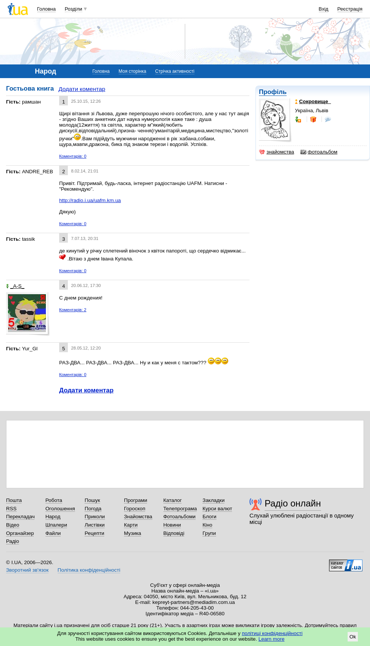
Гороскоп (134, 508)
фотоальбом (318, 152)
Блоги (209, 516)
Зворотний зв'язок (27, 570)
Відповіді (174, 533)
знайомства (276, 152)
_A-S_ (15, 286)
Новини (172, 525)
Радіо (12, 541)
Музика (132, 533)
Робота (53, 500)
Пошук (92, 500)
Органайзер (20, 533)
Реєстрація (349, 9)
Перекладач (20, 516)
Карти (131, 525)
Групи (209, 533)
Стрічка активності (174, 71)
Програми (135, 500)
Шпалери (56, 525)
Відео (12, 525)
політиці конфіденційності (272, 633)
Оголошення (60, 508)
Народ (53, 516)
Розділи (73, 9)
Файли (53, 533)
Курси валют (217, 508)
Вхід (324, 9)
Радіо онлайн (293, 503)
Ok (353, 637)
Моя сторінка (132, 71)
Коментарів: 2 (72, 309)
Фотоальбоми (179, 516)
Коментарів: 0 (72, 156)
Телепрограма (180, 508)
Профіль (273, 92)
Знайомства (138, 516)
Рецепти (94, 533)
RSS (11, 508)
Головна (46, 9)
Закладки (213, 500)
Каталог (172, 500)
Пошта (14, 500)
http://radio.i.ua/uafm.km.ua (90, 200)
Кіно (207, 525)
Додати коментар (81, 89)
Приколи (95, 516)
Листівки (95, 525)
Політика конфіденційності (89, 570)
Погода (93, 508)
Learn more (272, 639)
